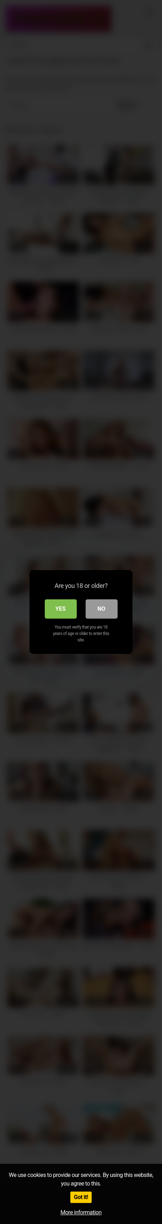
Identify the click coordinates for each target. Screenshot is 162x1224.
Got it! (81, 1197)
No (101, 608)
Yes (60, 608)
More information (80, 1212)
